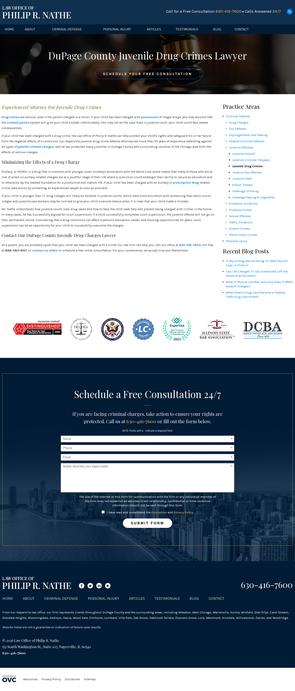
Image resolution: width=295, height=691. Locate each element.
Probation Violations (243, 203)
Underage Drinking (245, 191)
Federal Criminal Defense (246, 141)
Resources (30, 679)
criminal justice (18, 122)
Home (9, 29)
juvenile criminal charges (36, 147)
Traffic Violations (241, 222)
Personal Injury (117, 29)
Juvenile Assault (243, 154)
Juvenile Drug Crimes (247, 166)
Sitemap (90, 679)
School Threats (242, 185)
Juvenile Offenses (241, 147)
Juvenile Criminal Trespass (251, 160)
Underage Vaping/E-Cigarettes (253, 197)
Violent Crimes (239, 228)
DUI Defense (237, 129)
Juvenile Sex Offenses (247, 172)
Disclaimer (159, 512)
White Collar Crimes (243, 235)
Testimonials (187, 29)
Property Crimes (240, 210)
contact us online (45, 250)
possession (149, 117)
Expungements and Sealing (248, 135)
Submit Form (147, 523)
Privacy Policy (183, 512)
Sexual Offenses (240, 216)
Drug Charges (238, 122)
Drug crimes (10, 117)
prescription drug (186, 182)
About (30, 29)
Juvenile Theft (242, 178)
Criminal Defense (67, 29)
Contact (242, 29)
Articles (154, 29)
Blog (217, 29)
